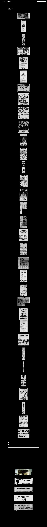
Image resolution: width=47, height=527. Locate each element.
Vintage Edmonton (7, 1)
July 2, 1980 (15, 484)
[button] (8, 10)
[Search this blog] (42, 1)
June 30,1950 (15, 501)
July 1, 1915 (15, 510)
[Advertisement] (23, 458)
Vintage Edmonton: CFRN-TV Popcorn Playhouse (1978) (21, 475)
